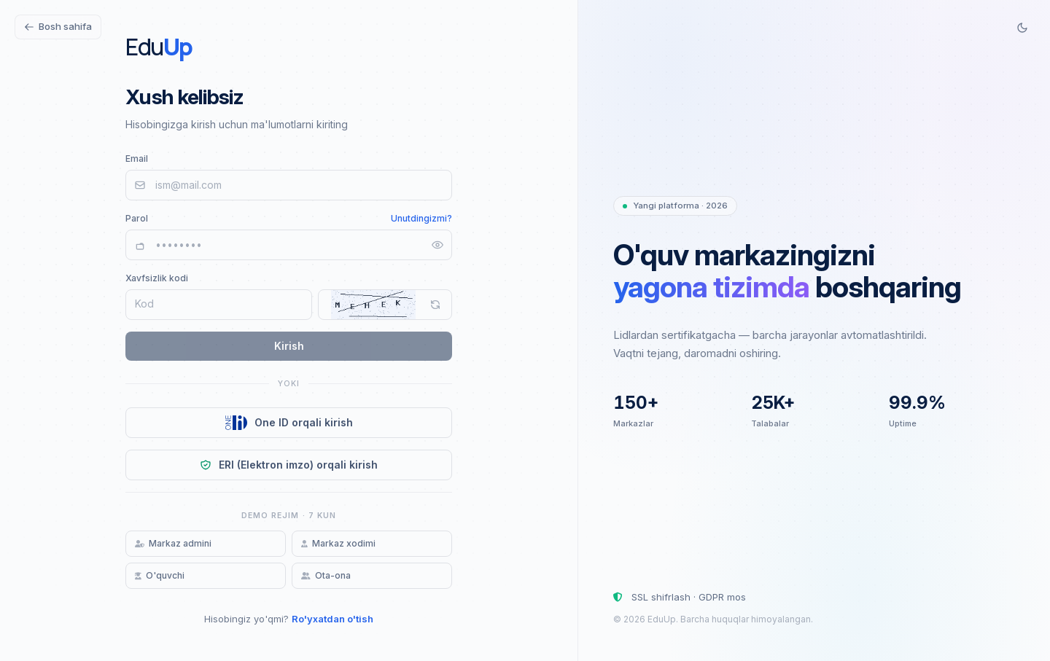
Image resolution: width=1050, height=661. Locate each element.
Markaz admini (173, 543)
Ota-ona (326, 575)
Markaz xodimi (338, 543)
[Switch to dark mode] (1022, 28)
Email (136, 158)
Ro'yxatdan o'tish (332, 619)
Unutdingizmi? (421, 218)
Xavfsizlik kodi (156, 278)
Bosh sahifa (58, 26)
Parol (136, 218)
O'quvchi (159, 575)
